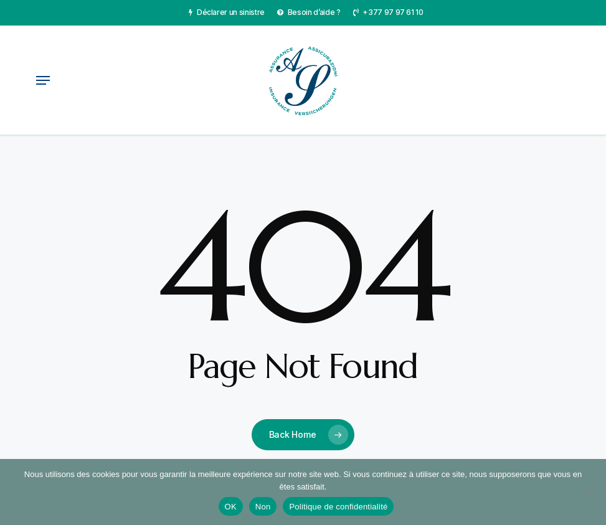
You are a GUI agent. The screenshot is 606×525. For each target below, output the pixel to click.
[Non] (590, 492)
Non (263, 506)
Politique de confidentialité (338, 506)
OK (231, 506)
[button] (43, 80)
